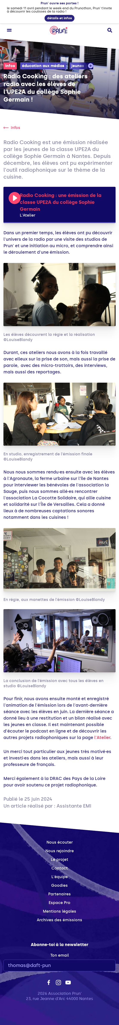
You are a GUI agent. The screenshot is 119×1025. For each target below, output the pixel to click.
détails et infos (59, 18)
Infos (10, 65)
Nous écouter (59, 842)
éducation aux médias (43, 65)
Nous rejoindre (59, 851)
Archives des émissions (59, 920)
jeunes (77, 65)
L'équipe (59, 876)
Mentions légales (59, 911)
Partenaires (59, 894)
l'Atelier (102, 737)
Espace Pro (59, 902)
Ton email (59, 955)
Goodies (59, 885)
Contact (59, 868)
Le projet (59, 859)
